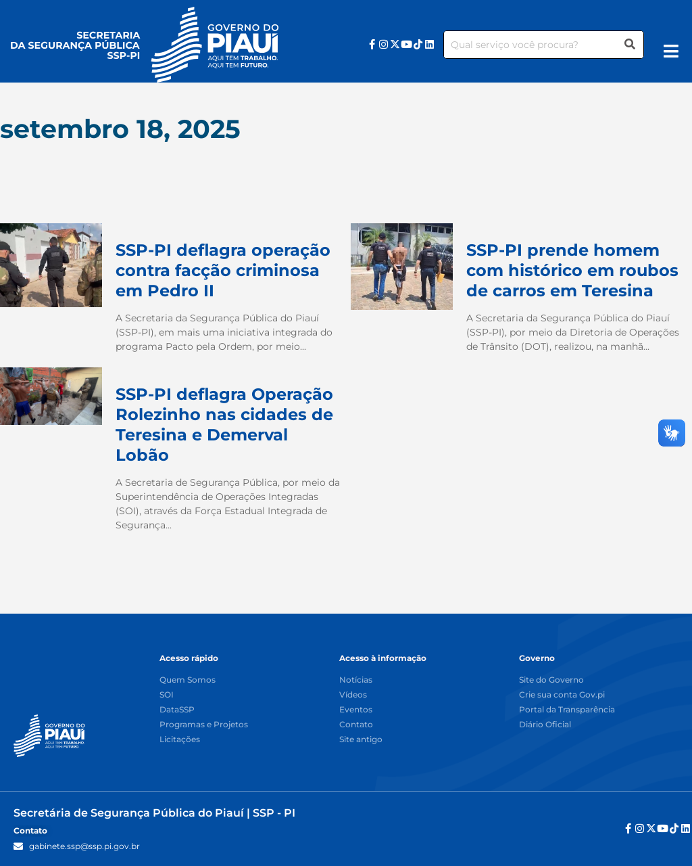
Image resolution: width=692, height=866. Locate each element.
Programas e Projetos (203, 725)
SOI (166, 695)
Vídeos (353, 695)
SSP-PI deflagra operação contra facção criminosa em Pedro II (223, 270)
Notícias (355, 680)
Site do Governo (551, 680)
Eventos (355, 710)
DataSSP (177, 710)
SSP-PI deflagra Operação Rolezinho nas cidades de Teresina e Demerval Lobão (224, 424)
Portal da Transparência (567, 710)
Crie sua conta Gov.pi (562, 695)
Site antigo (360, 739)
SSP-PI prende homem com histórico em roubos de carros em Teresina (572, 270)
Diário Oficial (545, 725)
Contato (356, 725)
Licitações (179, 739)
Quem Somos (187, 680)
